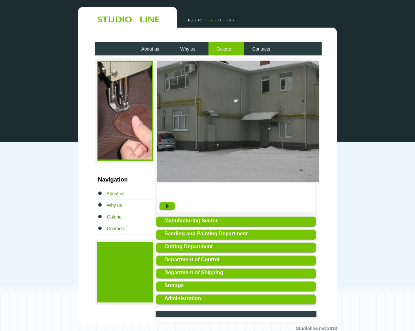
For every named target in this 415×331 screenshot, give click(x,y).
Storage (174, 285)
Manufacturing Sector (191, 220)
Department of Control (191, 259)
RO (201, 20)
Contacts (261, 49)
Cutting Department (188, 246)
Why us (188, 49)
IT (220, 20)
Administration (182, 298)
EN (210, 20)
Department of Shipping (193, 272)
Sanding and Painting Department (206, 233)
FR (228, 20)
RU (190, 20)
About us (150, 49)
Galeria (224, 49)
